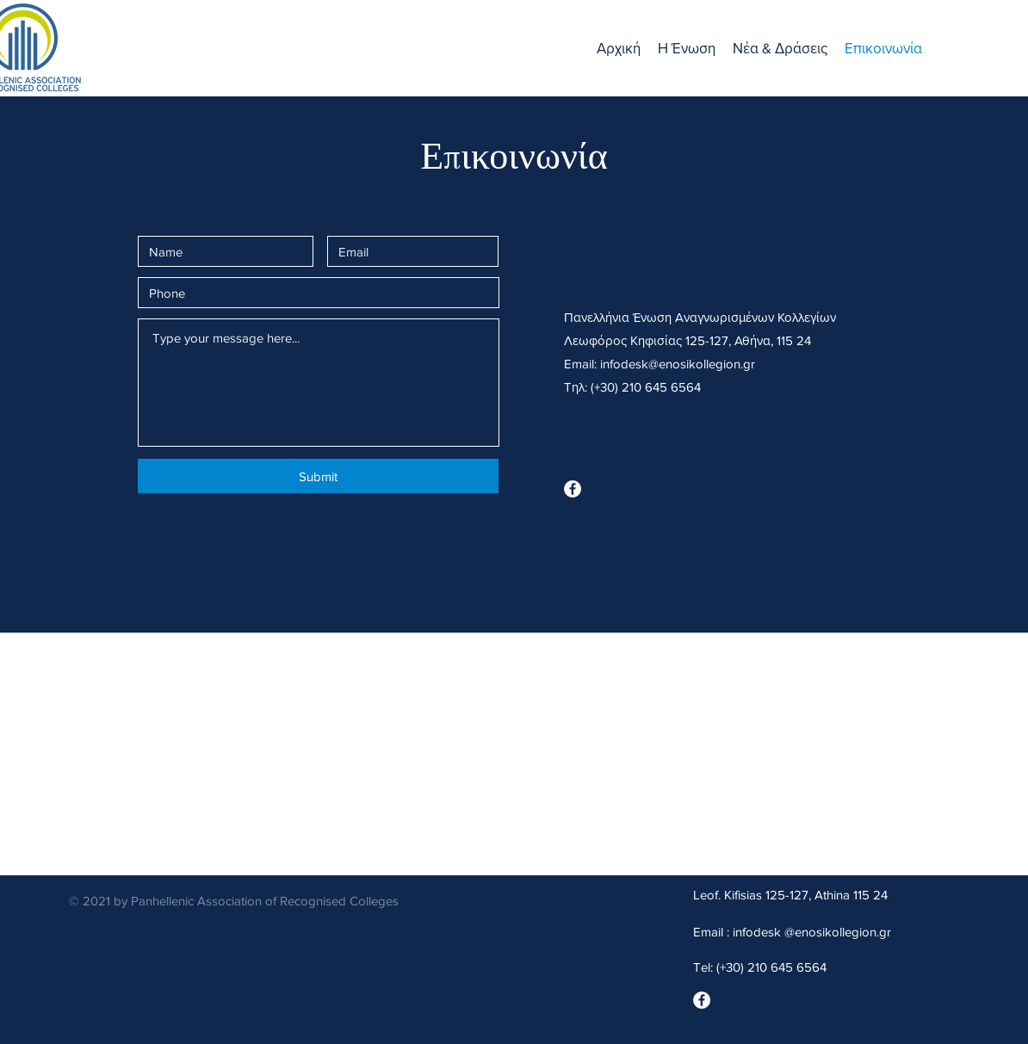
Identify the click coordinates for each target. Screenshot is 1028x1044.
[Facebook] (572, 488)
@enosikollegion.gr (837, 931)
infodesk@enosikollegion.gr (677, 363)
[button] (686, 48)
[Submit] (318, 476)
